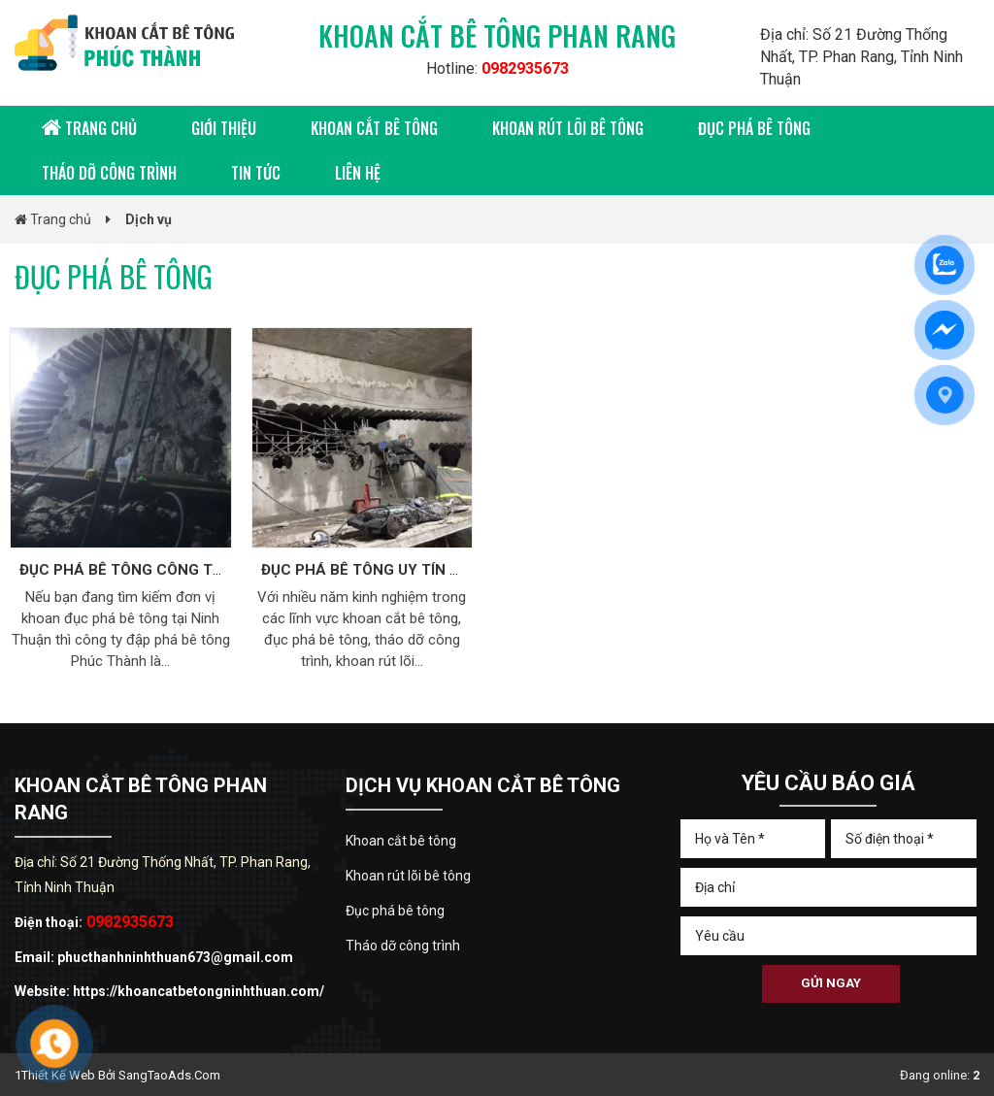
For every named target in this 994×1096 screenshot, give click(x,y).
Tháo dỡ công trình (109, 172)
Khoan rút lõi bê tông (568, 128)
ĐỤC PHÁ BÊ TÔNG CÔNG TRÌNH (133, 570)
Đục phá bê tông (754, 128)
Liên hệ (358, 172)
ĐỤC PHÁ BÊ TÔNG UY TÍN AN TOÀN (388, 570)
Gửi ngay (831, 983)
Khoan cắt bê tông (374, 128)
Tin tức (256, 172)
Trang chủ (89, 128)
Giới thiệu (223, 128)
